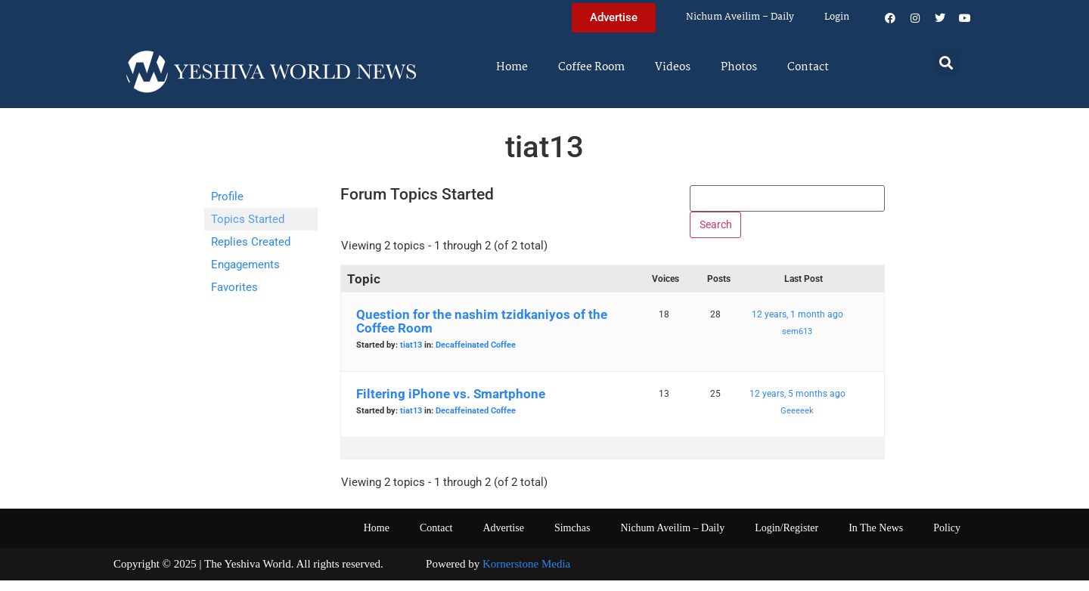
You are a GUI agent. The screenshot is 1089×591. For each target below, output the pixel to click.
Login (836, 17)
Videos (672, 67)
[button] (946, 62)
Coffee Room (591, 67)
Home (512, 67)
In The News (876, 538)
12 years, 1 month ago (797, 325)
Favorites (234, 287)
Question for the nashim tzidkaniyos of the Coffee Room (481, 331)
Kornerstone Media (526, 574)
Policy (946, 538)
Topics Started (247, 219)
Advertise (502, 538)
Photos (739, 67)
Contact (808, 67)
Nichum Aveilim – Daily (740, 17)
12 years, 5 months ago (797, 404)
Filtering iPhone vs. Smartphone (450, 404)
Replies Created (250, 242)
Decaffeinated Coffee (476, 355)
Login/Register (786, 538)
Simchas (572, 538)
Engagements (245, 264)
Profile (227, 196)
